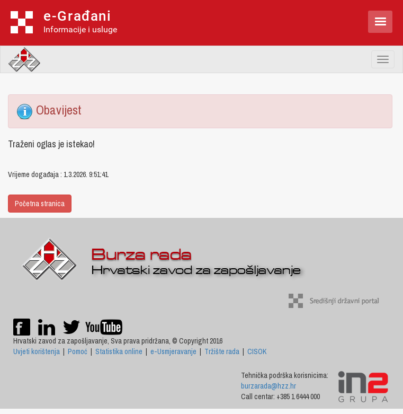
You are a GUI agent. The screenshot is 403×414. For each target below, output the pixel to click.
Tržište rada (221, 351)
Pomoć (77, 351)
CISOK (256, 351)
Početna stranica (40, 203)
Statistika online (118, 351)
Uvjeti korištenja (36, 351)
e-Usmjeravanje (173, 351)
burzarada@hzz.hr (268, 386)
